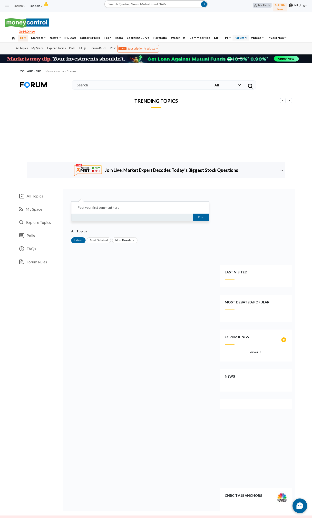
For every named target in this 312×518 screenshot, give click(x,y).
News (55, 38)
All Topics (22, 48)
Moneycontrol (55, 71)
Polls (72, 48)
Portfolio (160, 38)
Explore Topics (56, 48)
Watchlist (178, 38)
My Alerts (262, 5)
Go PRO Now (280, 7)
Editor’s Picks (90, 38)
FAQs (82, 48)
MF (217, 38)
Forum (240, 38)
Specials (36, 5)
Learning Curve (138, 38)
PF (228, 38)
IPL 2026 (70, 38)
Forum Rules (98, 48)
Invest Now (277, 38)
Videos (257, 38)
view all (256, 352)
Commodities (199, 38)
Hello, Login (300, 5)
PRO (23, 38)
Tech (107, 38)
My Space (37, 48)
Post (113, 48)
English (19, 5)
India (119, 38)
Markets (38, 38)
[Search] (141, 85)
